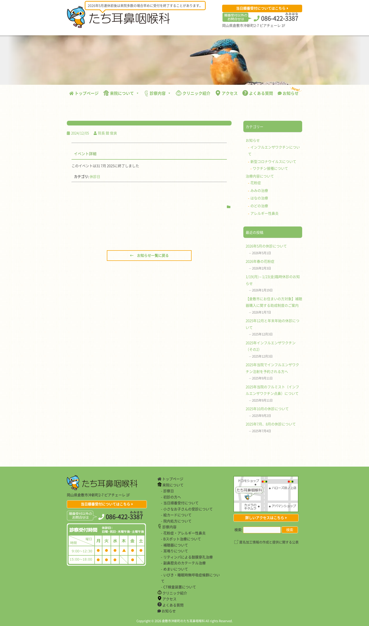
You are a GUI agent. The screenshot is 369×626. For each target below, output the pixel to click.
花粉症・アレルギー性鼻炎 (184, 533)
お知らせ (289, 92)
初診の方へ (172, 497)
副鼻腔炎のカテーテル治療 (184, 562)
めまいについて (175, 569)
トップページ (84, 93)
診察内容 (157, 93)
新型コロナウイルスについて (273, 161)
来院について (121, 93)
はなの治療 (259, 198)
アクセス (226, 93)
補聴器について (175, 545)
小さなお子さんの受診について (188, 509)
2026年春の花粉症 (260, 261)
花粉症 (255, 182)
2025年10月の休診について (267, 408)
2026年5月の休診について (266, 246)
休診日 (95, 176)
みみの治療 (259, 190)
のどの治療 (259, 205)
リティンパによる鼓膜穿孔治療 (188, 557)
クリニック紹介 (193, 93)
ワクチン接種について (270, 168)
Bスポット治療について (182, 538)
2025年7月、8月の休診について (271, 424)
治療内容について (260, 176)
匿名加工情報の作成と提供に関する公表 (269, 542)
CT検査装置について (179, 587)
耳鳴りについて (175, 550)
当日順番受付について (181, 502)
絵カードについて (177, 514)
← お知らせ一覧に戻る (149, 255)
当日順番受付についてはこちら (260, 8)
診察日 (168, 490)
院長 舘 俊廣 (107, 133)
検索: (238, 529)
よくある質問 (257, 93)
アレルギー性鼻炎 (264, 213)
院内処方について (177, 521)
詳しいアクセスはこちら (264, 517)
